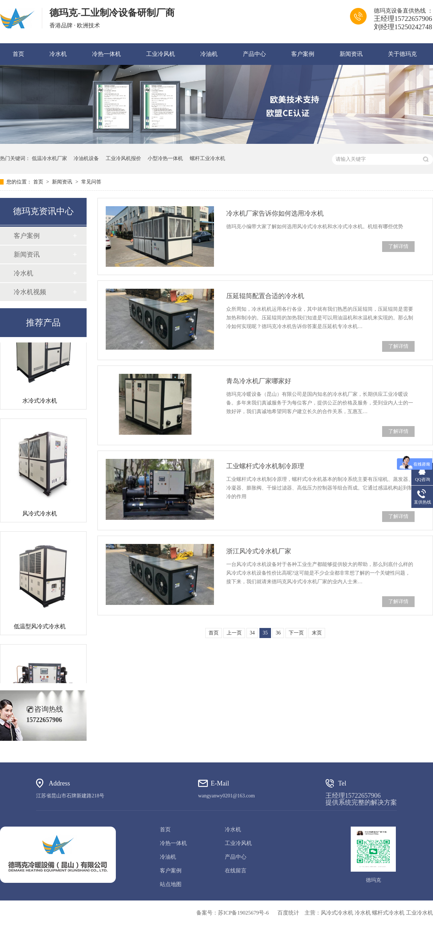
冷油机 (209, 54)
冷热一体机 (106, 54)
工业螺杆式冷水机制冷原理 (265, 466)
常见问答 (91, 182)
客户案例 (302, 54)
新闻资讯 (351, 54)
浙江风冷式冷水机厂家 (258, 551)
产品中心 (254, 54)
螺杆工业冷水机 (207, 158)
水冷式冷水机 (39, 402)
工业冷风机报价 (123, 158)
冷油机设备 (86, 158)
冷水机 (58, 54)
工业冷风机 (160, 54)
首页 (18, 54)
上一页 (234, 633)
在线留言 (235, 870)
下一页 (296, 633)
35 (265, 633)
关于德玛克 (402, 54)
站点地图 (170, 884)
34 (252, 633)
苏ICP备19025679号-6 (243, 913)
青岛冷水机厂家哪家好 (258, 381)
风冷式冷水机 (39, 515)
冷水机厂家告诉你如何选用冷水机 (275, 213)
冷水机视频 (30, 292)
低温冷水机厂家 (49, 158)
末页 (317, 633)
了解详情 (398, 246)
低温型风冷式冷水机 (40, 627)
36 (278, 633)
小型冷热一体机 (165, 158)
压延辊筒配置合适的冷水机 (265, 296)
